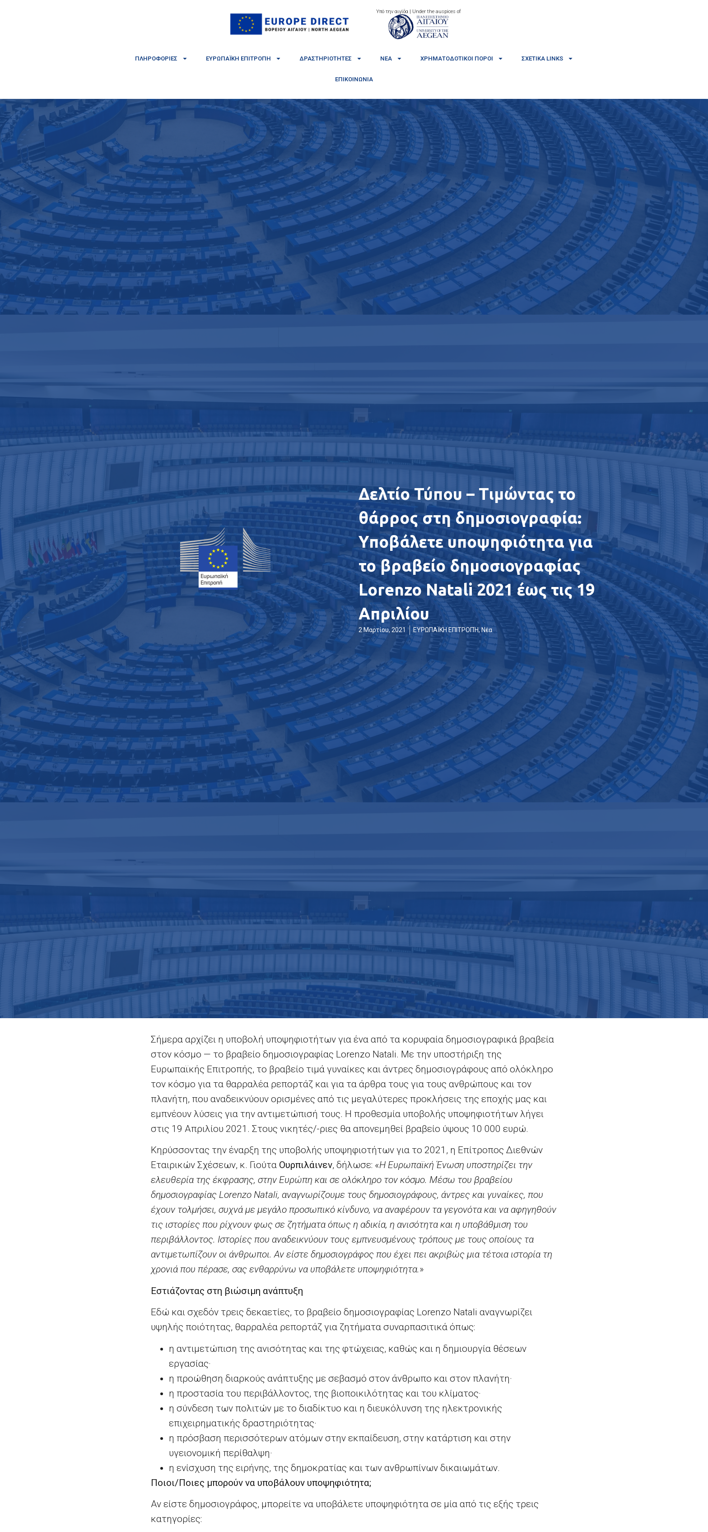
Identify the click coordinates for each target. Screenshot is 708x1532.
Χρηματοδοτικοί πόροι (461, 58)
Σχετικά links (547, 58)
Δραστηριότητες (330, 58)
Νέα (391, 58)
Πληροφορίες (161, 58)
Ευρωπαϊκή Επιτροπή (243, 58)
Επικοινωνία (354, 79)
